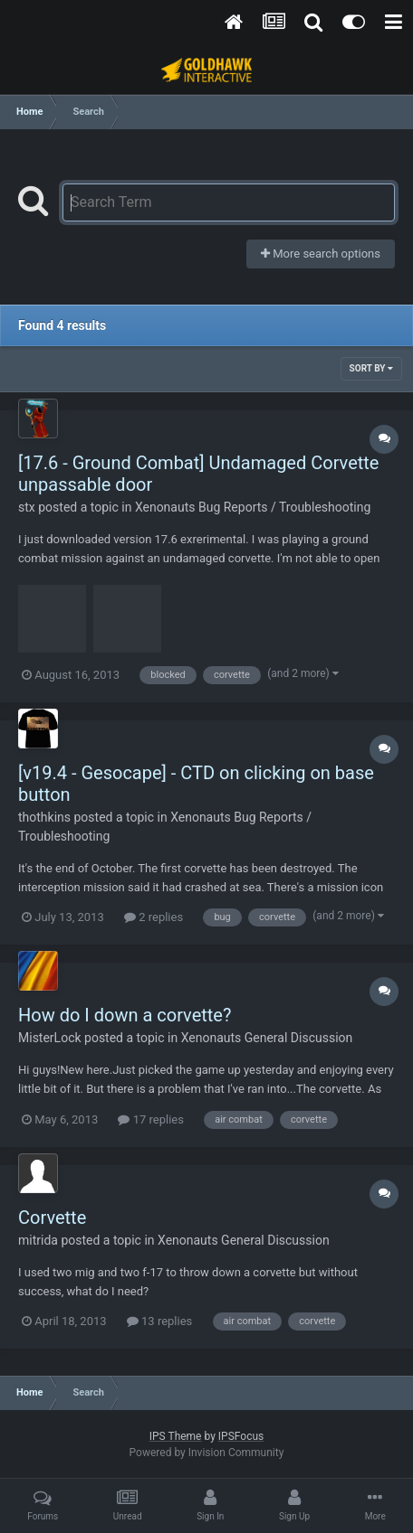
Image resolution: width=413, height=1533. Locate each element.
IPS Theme (175, 1436)
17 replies (150, 1119)
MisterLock (50, 1037)
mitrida (38, 1240)
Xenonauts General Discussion (267, 1037)
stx (26, 507)
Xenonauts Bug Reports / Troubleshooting (252, 507)
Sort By (371, 368)
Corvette (52, 1217)
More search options (320, 253)
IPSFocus (241, 1436)
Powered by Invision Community (207, 1452)
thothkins (44, 817)
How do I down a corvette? (124, 1015)
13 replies (159, 1321)
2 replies (153, 917)
